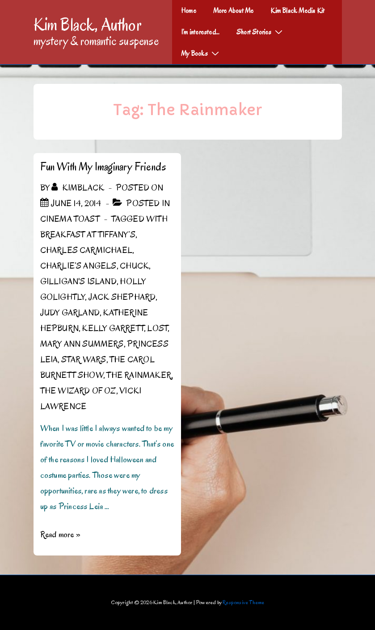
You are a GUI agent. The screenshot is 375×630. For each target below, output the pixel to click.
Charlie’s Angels (78, 266)
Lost (157, 328)
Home (188, 10)
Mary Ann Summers (82, 344)
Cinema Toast (70, 219)
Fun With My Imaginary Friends (103, 166)
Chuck (134, 266)
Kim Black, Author (88, 24)
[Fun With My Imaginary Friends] (76, 203)
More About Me (233, 10)
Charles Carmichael (86, 250)
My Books (201, 53)
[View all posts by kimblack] (78, 188)
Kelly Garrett (113, 328)
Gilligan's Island (78, 281)
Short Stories (260, 31)
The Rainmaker (138, 375)
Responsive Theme (243, 602)
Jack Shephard (122, 297)
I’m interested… (200, 32)
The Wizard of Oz (78, 391)
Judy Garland (70, 313)
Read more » (60, 534)
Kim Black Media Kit (297, 10)
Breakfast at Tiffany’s (87, 234)
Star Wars (83, 359)
